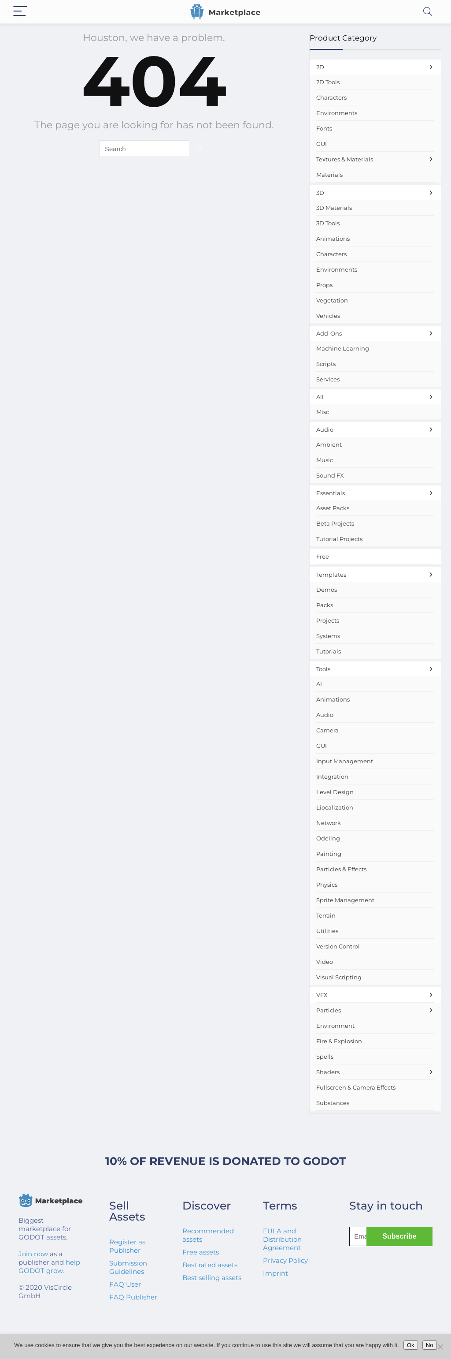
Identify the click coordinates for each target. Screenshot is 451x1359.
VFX (375, 994)
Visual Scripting (339, 977)
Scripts (326, 363)
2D (375, 67)
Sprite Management (345, 900)
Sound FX (330, 475)
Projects (327, 620)
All (375, 396)
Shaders (375, 1071)
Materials (329, 174)
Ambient (329, 444)
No (429, 1345)
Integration (332, 776)
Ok (410, 1345)
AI (319, 683)
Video (324, 961)
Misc (322, 411)
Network (328, 822)
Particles (375, 1010)
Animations (333, 238)
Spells (324, 1056)
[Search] (427, 11)
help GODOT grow (49, 1266)
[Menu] (20, 11)
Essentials (375, 493)
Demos (326, 589)
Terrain (326, 915)
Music (324, 459)
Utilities (327, 930)
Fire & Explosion (339, 1041)
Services (328, 379)
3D (375, 192)
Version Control (338, 946)
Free (322, 556)
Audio (375, 429)
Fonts (324, 128)
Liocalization (334, 807)
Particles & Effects (341, 869)
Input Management (344, 761)
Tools (375, 668)
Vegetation (332, 300)
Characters (331, 97)
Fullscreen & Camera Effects (356, 1087)
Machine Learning (342, 348)
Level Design (335, 791)
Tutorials (328, 651)
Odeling (328, 838)
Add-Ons (375, 333)
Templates (375, 574)
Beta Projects (335, 523)
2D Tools (328, 82)
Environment (335, 1025)
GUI (321, 143)
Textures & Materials (375, 159)
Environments (336, 112)
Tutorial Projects (339, 538)
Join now (33, 1254)
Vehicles (328, 315)
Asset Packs (332, 507)
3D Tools (328, 223)
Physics (326, 884)
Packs (324, 605)
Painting (328, 853)
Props (324, 284)
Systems (328, 635)
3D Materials (334, 207)
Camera (327, 730)
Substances (332, 1102)
